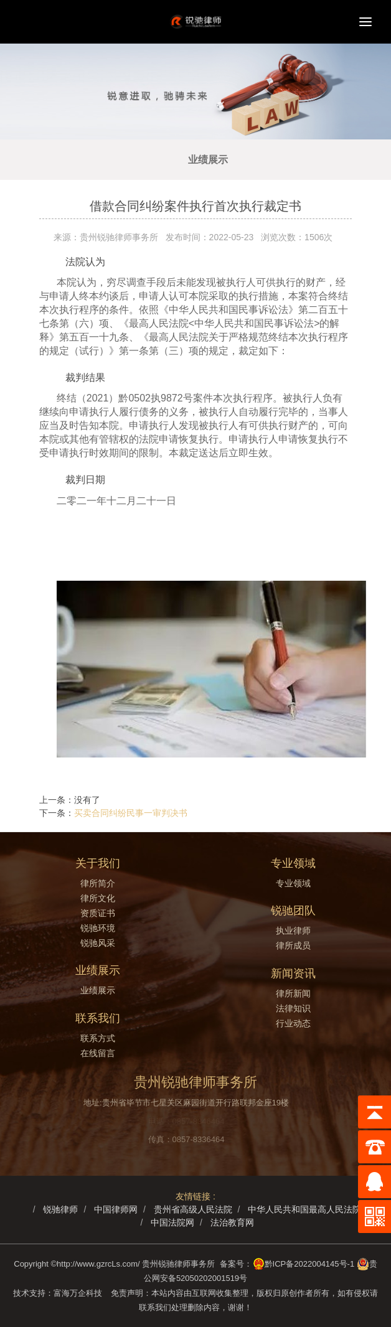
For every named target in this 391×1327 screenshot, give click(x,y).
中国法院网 (172, 1222)
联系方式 (97, 1038)
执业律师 (293, 930)
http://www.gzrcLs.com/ (98, 1263)
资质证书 (97, 913)
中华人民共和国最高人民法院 (304, 1209)
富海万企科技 (80, 1293)
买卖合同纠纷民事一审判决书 (130, 813)
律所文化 (97, 898)
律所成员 (293, 945)
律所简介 (97, 883)
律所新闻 (293, 993)
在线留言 (97, 1053)
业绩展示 (208, 159)
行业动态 (293, 1023)
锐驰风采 (97, 943)
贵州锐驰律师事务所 (178, 1263)
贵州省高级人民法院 (193, 1209)
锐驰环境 (97, 928)
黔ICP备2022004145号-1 (310, 1263)
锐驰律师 (60, 1209)
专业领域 (293, 883)
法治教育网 (232, 1222)
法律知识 (293, 1008)
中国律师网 (116, 1209)
